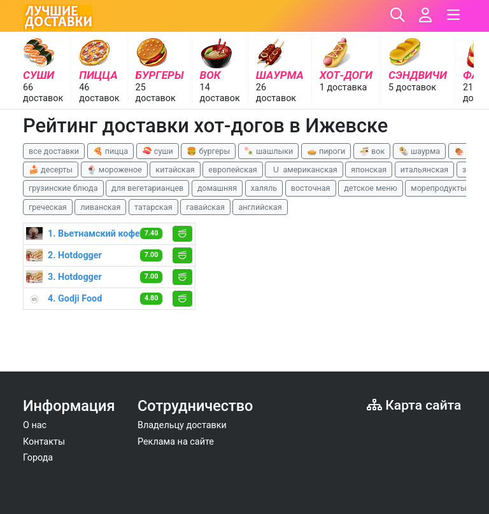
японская (368, 169)
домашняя (217, 188)
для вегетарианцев (147, 188)
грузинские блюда (63, 188)
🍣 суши (157, 151)
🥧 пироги (326, 151)
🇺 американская (304, 169)
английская (259, 207)
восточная (310, 188)
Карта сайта (414, 405)
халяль (264, 188)
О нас (34, 425)
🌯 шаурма (419, 151)
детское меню (370, 188)
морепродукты (439, 188)
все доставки (54, 151)
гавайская (205, 207)
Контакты (44, 441)
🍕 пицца (110, 151)
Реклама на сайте (176, 441)
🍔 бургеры (208, 151)
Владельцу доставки (182, 425)
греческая (48, 207)
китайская (174, 169)
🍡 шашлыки (269, 151)
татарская (153, 207)
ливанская (100, 207)
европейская (232, 169)
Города (38, 457)
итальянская (424, 169)
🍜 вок (372, 151)
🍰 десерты (51, 169)
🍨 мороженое (114, 169)
